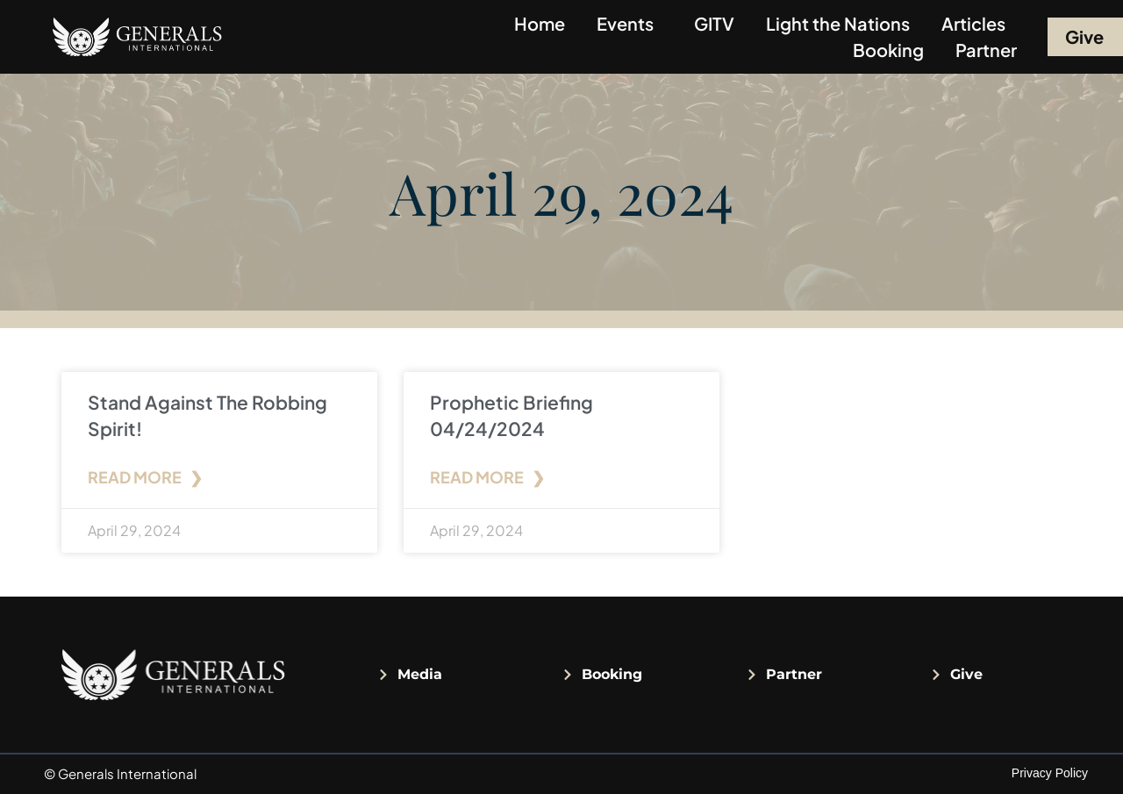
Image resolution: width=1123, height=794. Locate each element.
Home (539, 23)
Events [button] (629, 23)
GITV (714, 23)
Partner (986, 50)
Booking (888, 50)
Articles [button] (977, 23)
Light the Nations (838, 23)
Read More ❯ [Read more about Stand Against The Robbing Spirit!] (145, 477)
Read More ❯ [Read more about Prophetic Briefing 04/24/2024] (487, 477)
